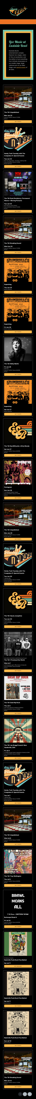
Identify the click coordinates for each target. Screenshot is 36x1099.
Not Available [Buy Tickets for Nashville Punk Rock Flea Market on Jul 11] (18, 966)
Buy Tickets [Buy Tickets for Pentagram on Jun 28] (18, 498)
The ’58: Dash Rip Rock (12, 702)
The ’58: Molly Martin (11, 364)
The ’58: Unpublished (11, 112)
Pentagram (8, 487)
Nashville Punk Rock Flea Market (15, 960)
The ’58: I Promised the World (14, 660)
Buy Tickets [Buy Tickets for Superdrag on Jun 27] (18, 414)
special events (21, 67)
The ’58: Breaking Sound (12, 243)
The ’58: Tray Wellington (12, 876)
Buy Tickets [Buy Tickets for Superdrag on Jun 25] (18, 292)
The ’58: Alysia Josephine (13, 616)
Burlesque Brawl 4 (10, 917)
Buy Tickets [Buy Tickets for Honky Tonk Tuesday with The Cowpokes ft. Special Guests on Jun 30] (18, 584)
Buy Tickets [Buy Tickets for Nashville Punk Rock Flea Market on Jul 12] (18, 1045)
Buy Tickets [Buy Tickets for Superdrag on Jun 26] (18, 331)
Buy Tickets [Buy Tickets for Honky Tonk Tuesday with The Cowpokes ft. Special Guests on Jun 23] (18, 166)
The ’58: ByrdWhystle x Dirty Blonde (16, 446)
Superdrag (7, 284)
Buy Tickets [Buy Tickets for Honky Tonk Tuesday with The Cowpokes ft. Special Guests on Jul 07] (18, 803)
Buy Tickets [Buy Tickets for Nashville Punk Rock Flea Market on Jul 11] (18, 1006)
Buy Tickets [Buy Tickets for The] (18, 121)
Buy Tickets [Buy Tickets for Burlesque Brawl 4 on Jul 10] (18, 926)
